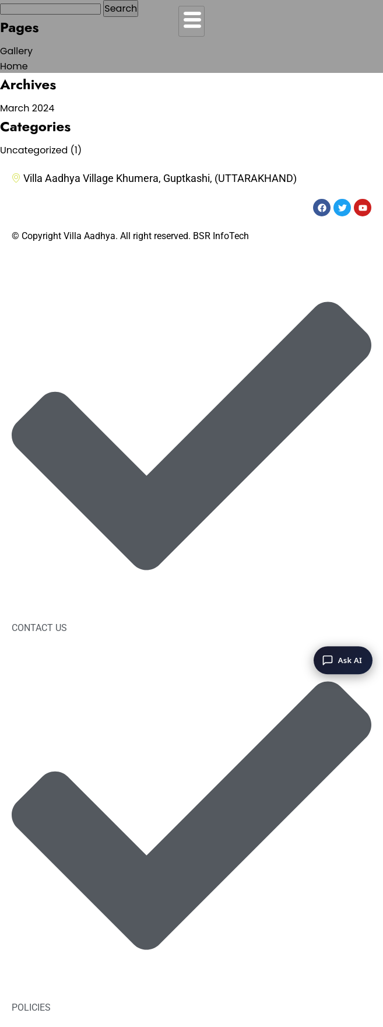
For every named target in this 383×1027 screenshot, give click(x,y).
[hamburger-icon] (191, 21)
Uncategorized (34, 150)
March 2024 (27, 108)
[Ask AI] (343, 660)
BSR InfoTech (221, 235)
